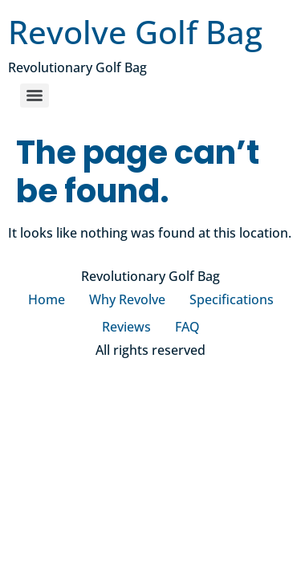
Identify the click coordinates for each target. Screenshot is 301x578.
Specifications (231, 299)
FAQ (187, 327)
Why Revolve (127, 299)
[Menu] (34, 95)
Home (46, 299)
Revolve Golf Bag (135, 32)
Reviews (126, 327)
